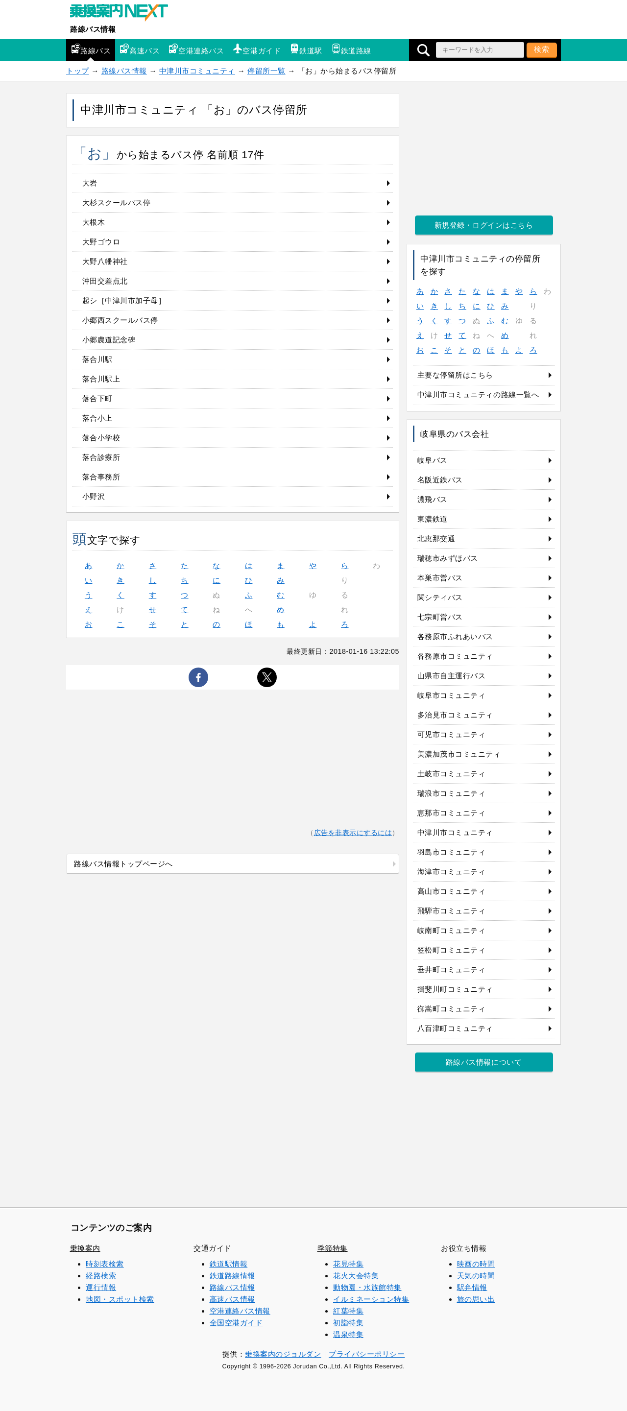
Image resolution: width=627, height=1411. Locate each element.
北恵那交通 (436, 538)
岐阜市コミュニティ (451, 695)
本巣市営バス (440, 578)
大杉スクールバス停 (116, 202)
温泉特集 (348, 1334)
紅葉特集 (348, 1311)
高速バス (140, 49)
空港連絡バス (196, 49)
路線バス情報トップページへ (123, 864)
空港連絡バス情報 (240, 1311)
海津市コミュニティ (451, 871)
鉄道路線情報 (232, 1275)
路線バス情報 (93, 29)
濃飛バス (432, 499)
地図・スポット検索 (120, 1299)
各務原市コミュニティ (455, 656)
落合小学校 (101, 437)
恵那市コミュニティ (451, 813)
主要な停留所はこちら (455, 375)
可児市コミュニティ (451, 734)
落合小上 (97, 418)
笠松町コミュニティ (451, 950)
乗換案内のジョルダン (283, 1354)
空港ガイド (257, 49)
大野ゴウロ (101, 242)
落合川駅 (97, 359)
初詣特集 (348, 1322)
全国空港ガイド (236, 1322)
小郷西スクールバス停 (120, 320)
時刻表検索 (105, 1264)
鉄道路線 (351, 49)
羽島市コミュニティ (451, 852)
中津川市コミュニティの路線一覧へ (478, 394)
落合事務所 (101, 477)
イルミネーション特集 (371, 1299)
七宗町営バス (440, 617)
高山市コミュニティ (451, 891)
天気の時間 (476, 1275)
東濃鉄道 (432, 519)
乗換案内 (85, 1248)
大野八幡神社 (105, 261)
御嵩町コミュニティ (451, 1008)
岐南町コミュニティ (451, 930)
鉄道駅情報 (229, 1264)
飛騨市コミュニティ (451, 911)
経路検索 (101, 1275)
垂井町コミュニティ (451, 969)
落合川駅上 (101, 379)
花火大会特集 (356, 1275)
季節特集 (332, 1248)
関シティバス (440, 597)
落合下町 (97, 398)
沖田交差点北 (105, 281)
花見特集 (348, 1264)
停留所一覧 (266, 71)
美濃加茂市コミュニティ (459, 754)
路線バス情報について (484, 1062)
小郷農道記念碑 (109, 339)
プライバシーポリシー (367, 1354)
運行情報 (101, 1287)
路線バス (91, 49)
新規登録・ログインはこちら (483, 225)
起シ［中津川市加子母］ (124, 300)
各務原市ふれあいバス (455, 636)
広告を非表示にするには (353, 833)
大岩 (89, 183)
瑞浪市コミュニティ (451, 793)
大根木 (93, 222)
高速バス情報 (232, 1299)
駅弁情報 (472, 1287)
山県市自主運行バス (451, 675)
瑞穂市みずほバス (447, 558)
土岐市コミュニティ (451, 773)
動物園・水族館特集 (367, 1287)
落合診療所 (101, 457)
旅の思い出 (476, 1299)
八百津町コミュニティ (455, 1028)
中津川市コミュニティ (197, 71)
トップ (77, 71)
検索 (542, 49)
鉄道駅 (305, 49)
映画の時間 (476, 1264)
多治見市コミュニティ (455, 715)
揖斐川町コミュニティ (455, 989)
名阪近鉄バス (440, 480)
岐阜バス (432, 460)
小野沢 (93, 496)
